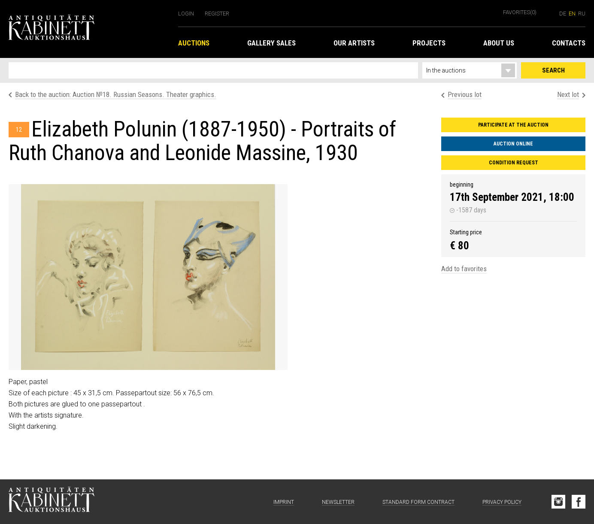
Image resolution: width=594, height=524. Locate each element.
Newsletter (338, 502)
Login (186, 13)
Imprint (283, 502)
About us (498, 43)
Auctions (193, 43)
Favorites (519, 12)
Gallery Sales (271, 43)
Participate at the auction (513, 125)
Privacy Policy (501, 502)
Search (553, 70)
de (562, 13)
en (572, 13)
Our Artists (354, 43)
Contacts (568, 43)
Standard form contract (418, 502)
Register (217, 13)
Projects (429, 43)
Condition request (513, 163)
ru (581, 13)
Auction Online (513, 144)
